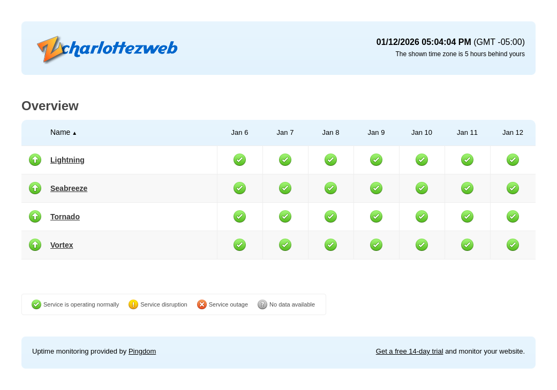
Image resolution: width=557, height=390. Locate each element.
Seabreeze (68, 188)
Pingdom (142, 351)
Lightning (67, 160)
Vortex (61, 245)
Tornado (65, 216)
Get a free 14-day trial (409, 351)
